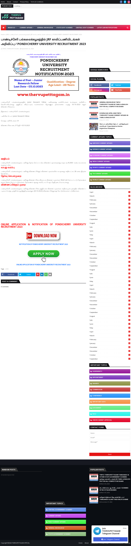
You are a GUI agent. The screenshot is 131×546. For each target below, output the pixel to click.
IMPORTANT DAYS (99, 402)
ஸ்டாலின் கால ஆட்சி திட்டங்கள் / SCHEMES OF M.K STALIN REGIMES (113, 489)
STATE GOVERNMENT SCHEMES (59, 534)
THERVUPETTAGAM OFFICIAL (21, 543)
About (9, 2)
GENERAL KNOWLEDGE (56, 528)
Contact (15, 2)
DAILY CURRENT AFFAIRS (57, 522)
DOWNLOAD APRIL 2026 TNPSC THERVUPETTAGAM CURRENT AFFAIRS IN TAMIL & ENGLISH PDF (113, 115)
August (110, 223)
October (110, 215)
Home (3, 2)
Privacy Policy (24, 2)
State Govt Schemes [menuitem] (64, 28)
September (110, 219)
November (110, 212)
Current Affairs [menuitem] (26, 28)
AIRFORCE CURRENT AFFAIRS (102, 143)
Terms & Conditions (37, 2)
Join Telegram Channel (110, 539)
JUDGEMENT (97, 408)
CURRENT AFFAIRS (54, 516)
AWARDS (96, 383)
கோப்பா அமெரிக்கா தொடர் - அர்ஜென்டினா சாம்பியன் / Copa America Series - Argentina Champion (113, 126)
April (110, 192)
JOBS (7, 34)
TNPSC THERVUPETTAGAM (10, 49)
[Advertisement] (43, 142)
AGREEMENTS (97, 371)
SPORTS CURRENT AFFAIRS (102, 168)
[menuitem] (3, 27)
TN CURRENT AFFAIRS (100, 174)
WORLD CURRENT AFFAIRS (102, 180)
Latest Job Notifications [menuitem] (107, 28)
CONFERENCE (97, 396)
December (110, 208)
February (110, 200)
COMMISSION (97, 390)
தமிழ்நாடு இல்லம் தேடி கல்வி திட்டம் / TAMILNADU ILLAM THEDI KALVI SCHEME (113, 498)
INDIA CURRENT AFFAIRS (101, 161)
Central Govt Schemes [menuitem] (85, 28)
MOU (94, 414)
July (110, 227)
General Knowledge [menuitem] (45, 28)
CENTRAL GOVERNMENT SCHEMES (60, 510)
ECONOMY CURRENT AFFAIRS (103, 155)
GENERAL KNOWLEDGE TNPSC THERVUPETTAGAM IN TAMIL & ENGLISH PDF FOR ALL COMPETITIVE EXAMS (113, 104)
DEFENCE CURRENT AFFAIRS (102, 149)
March (110, 196)
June (110, 231)
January (110, 204)
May (110, 235)
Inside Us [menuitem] (11, 28)
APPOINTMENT (98, 377)
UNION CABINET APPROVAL (102, 420)
